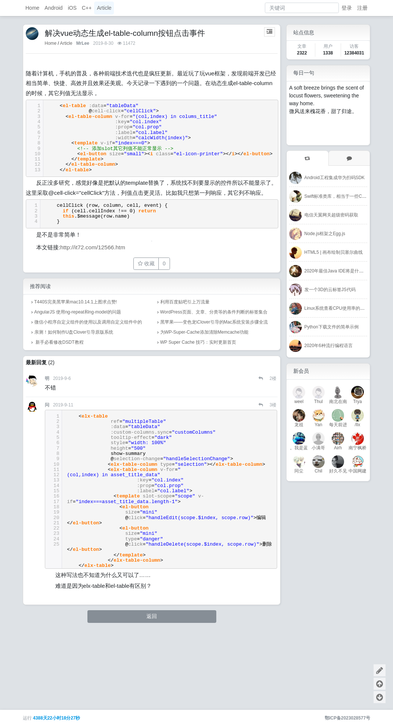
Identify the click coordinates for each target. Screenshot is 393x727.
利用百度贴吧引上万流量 (185, 378)
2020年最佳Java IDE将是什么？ (336, 271)
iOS (72, 8)
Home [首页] (51, 43)
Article (104, 8)
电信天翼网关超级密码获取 (331, 215)
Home (32, 8)
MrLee (82, 43)
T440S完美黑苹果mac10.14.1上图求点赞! (75, 378)
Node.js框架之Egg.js (324, 233)
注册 (362, 8)
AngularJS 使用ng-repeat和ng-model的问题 (77, 388)
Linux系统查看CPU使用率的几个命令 (341, 308)
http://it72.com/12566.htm (92, 324)
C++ (87, 8)
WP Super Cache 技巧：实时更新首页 (198, 419)
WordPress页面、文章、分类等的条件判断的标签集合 (213, 388)
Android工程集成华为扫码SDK (334, 177)
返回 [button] (151, 693)
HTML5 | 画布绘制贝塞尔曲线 (333, 252)
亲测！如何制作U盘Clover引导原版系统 (73, 409)
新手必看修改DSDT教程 (59, 419)
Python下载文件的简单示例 (331, 327)
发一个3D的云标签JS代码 (330, 289)
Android (53, 8)
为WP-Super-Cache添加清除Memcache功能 (204, 409)
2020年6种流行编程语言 (328, 345)
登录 (346, 8)
